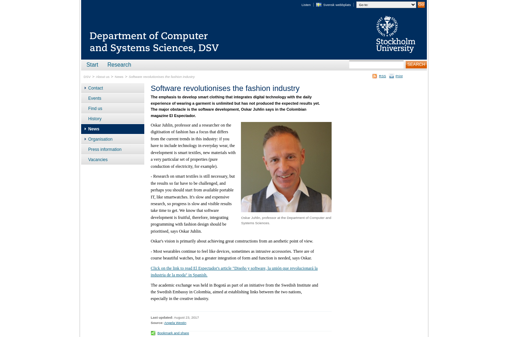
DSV (87, 77)
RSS (382, 76)
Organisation (100, 139)
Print (399, 76)
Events (94, 98)
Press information (105, 149)
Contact (95, 88)
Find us (95, 108)
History (95, 118)
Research (119, 65)
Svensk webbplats (337, 5)
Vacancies (98, 159)
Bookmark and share (173, 333)
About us (102, 77)
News (119, 77)
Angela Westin (175, 323)
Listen (306, 5)
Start (92, 65)
